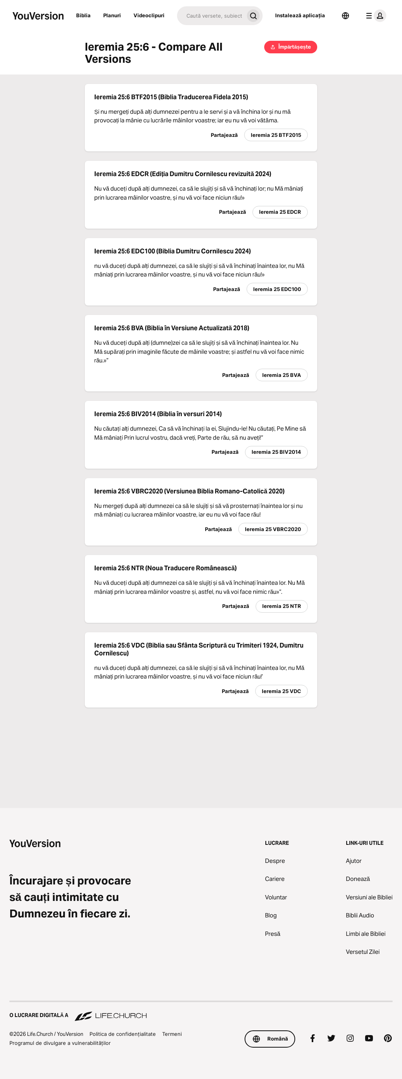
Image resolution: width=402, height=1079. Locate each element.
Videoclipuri (148, 15)
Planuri (112, 15)
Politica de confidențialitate (123, 1034)
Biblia (83, 15)
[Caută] (210, 15)
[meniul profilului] (374, 16)
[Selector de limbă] (345, 16)
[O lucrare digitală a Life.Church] (201, 1011)
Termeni (172, 1034)
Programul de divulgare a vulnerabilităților (60, 1043)
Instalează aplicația (300, 15)
